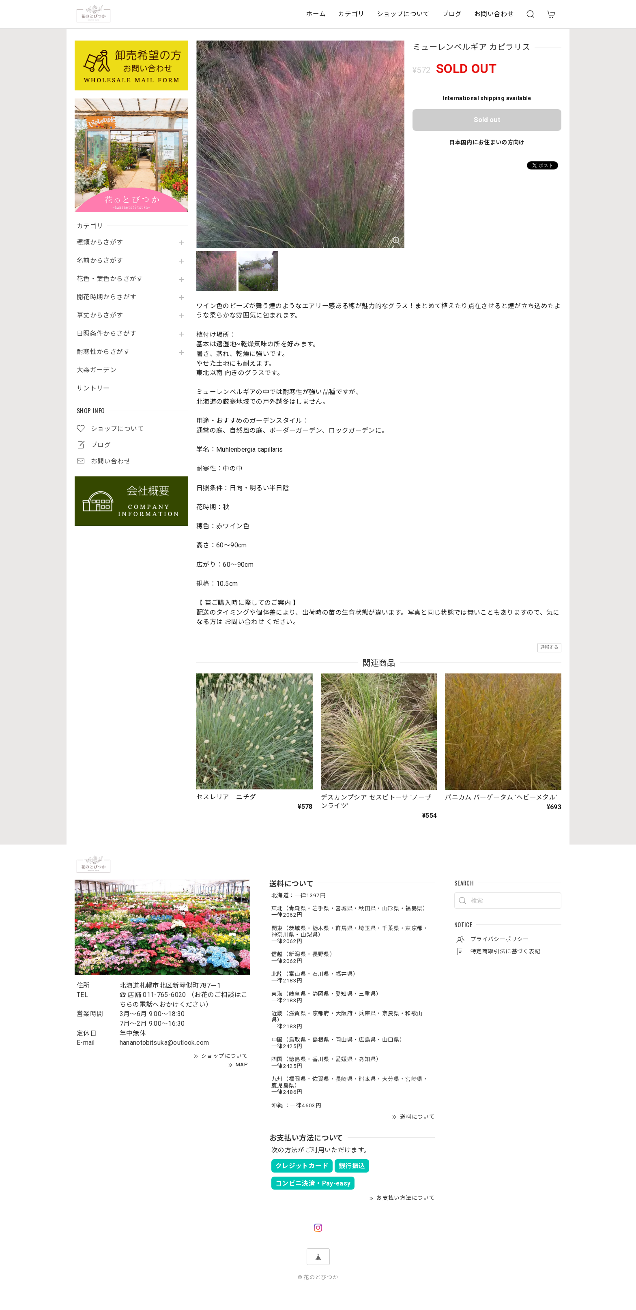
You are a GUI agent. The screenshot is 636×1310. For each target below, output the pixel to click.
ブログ (452, 14)
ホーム (316, 14)
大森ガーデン (96, 370)
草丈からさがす (100, 315)
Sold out (487, 120)
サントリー (93, 388)
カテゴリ (351, 14)
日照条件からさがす (106, 333)
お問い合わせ (494, 14)
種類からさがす (100, 242)
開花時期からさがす (106, 297)
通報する (549, 647)
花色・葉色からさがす (110, 279)
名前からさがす (100, 260)
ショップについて (403, 14)
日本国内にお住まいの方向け (487, 142)
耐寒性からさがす (103, 352)
